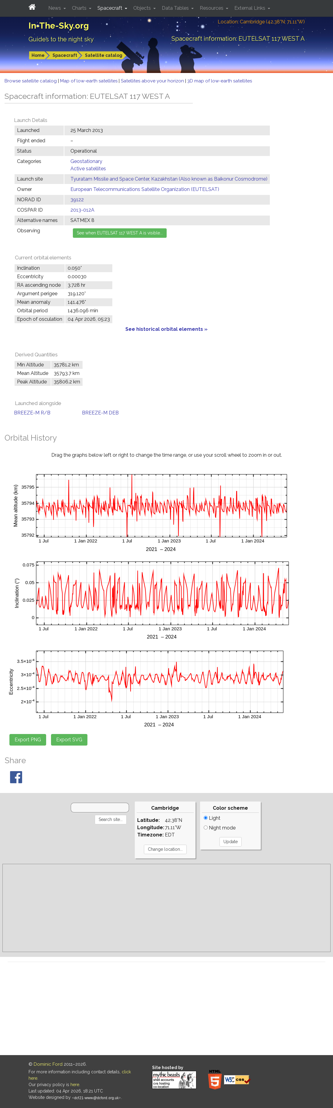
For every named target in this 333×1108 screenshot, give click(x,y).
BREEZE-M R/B (32, 413)
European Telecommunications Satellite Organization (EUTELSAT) (144, 189)
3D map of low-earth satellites (219, 81)
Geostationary (86, 161)
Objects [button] (142, 8)
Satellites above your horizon (153, 81)
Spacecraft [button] (110, 8)
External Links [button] (250, 8)
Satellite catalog (103, 55)
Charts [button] (80, 8)
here (74, 1084)
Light (212, 818)
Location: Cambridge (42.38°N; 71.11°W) (261, 22)
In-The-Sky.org (59, 26)
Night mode (220, 828)
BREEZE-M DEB (100, 413)
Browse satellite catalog (31, 81)
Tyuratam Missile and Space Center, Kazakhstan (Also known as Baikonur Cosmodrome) (168, 179)
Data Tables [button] (176, 8)
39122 (77, 200)
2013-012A (82, 210)
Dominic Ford (48, 1064)
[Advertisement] (166, 907)
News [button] (55, 8)
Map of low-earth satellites (89, 81)
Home (38, 55)
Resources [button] (212, 8)
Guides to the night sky (61, 39)
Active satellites (88, 168)
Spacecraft (65, 55)
